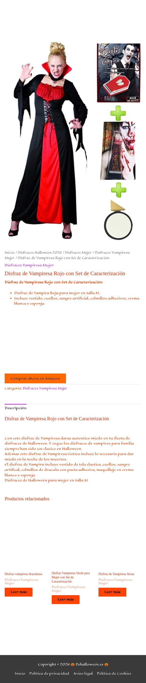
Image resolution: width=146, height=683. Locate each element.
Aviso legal (83, 673)
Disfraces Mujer (78, 252)
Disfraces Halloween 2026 (40, 252)
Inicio (10, 252)
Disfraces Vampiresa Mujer (29, 265)
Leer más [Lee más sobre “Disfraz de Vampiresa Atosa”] (112, 591)
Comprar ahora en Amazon (35, 378)
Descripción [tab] (15, 408)
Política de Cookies (114, 673)
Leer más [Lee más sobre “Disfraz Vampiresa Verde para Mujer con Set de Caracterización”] (66, 599)
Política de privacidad (49, 673)
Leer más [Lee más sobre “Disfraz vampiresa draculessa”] (19, 591)
